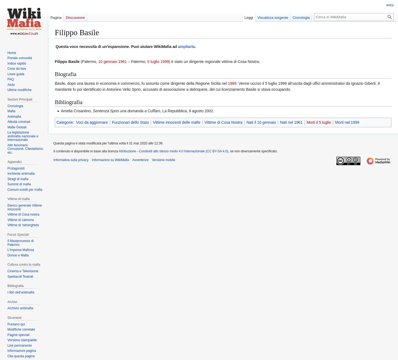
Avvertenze (140, 160)
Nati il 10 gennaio (261, 122)
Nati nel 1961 (291, 122)
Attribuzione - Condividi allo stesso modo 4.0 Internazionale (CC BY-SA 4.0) (173, 151)
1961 (122, 61)
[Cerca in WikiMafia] (354, 17)
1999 (165, 61)
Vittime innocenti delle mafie (176, 122)
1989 (232, 83)
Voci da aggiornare (92, 122)
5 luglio (153, 61)
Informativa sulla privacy (71, 160)
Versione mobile (163, 160)
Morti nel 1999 (347, 122)
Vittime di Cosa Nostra (223, 122)
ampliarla (186, 46)
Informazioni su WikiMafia (110, 160)
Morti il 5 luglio (319, 122)
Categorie (64, 122)
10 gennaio (107, 61)
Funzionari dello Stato (130, 122)
